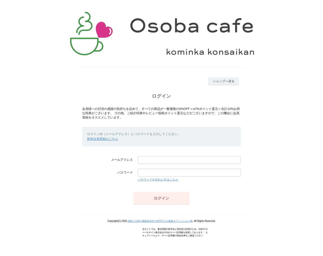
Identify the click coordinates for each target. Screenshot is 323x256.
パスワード (125, 172)
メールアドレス (122, 160)
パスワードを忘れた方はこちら (158, 179)
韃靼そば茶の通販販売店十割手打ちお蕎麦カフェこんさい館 (160, 221)
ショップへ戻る (224, 81)
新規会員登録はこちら (102, 139)
